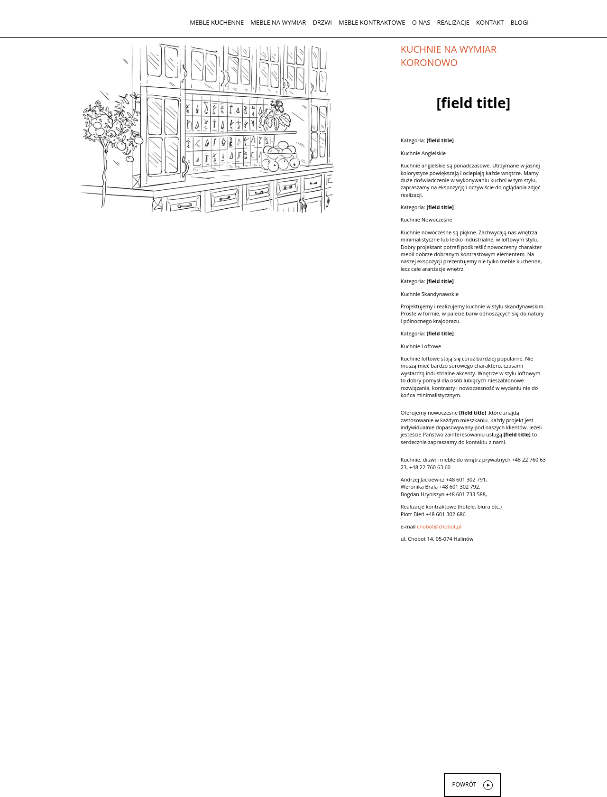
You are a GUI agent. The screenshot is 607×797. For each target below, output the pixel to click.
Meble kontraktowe (372, 22)
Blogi (520, 22)
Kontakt (490, 22)
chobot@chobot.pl (439, 526)
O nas (421, 22)
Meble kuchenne (217, 22)
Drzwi (322, 22)
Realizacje (453, 22)
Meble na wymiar (278, 22)
